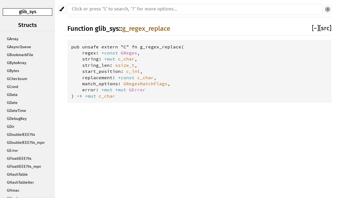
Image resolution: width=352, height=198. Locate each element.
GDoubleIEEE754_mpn (26, 143)
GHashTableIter (20, 183)
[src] (325, 28)
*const (111, 53)
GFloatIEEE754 (19, 159)
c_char (126, 59)
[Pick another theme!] (61, 9)
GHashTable (17, 175)
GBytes (13, 71)
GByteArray (16, 63)
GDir (10, 127)
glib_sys (27, 12)
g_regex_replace (146, 28)
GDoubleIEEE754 (21, 135)
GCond (12, 87)
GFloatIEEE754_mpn (24, 167)
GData (12, 95)
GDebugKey (17, 119)
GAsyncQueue (19, 47)
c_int (133, 71)
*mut (111, 59)
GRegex (129, 53)
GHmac (13, 191)
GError (12, 151)
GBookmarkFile (20, 55)
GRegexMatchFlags (145, 83)
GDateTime (16, 111)
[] (315, 28)
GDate (12, 103)
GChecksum (17, 79)
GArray (12, 39)
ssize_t (124, 65)
